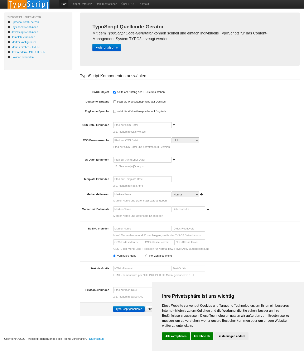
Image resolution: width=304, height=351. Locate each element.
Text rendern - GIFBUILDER (26, 52)
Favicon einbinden (21, 57)
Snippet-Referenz (81, 3)
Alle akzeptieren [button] (176, 336)
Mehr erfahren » (107, 47)
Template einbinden (21, 37)
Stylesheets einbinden (23, 27)
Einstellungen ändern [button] (231, 336)
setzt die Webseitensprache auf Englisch (139, 111)
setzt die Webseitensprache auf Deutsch (139, 101)
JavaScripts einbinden (23, 32)
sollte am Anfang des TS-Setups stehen (139, 92)
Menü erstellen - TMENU (24, 47)
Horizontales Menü (158, 255)
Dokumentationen (106, 3)
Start (63, 3)
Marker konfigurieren (22, 42)
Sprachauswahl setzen (23, 22)
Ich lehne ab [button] (202, 336)
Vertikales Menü (124, 255)
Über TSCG (128, 3)
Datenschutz (96, 338)
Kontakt (144, 3)
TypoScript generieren (129, 308)
